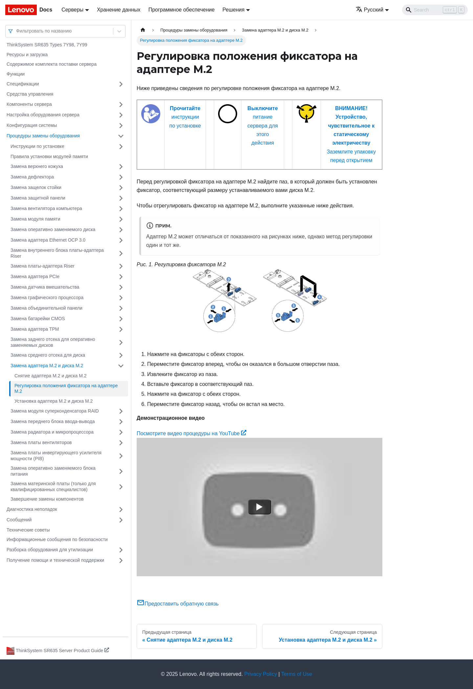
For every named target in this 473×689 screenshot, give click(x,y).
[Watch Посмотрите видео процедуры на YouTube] (259, 506)
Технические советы (28, 530)
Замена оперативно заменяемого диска (53, 229)
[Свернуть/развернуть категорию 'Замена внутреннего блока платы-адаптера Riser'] (121, 253)
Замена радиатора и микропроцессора (52, 432)
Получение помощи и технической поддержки (55, 560)
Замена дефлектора (32, 176)
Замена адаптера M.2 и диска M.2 (47, 365)
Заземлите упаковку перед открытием (351, 134)
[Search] (435, 10)
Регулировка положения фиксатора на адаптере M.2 (66, 388)
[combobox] (16, 31)
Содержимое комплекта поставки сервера (52, 64)
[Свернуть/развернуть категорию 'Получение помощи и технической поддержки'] (121, 560)
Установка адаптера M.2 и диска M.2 (53, 401)
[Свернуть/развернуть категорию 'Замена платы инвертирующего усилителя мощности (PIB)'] (121, 455)
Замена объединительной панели (46, 308)
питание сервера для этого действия (262, 126)
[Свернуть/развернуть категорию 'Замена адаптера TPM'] (121, 329)
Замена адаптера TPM (35, 329)
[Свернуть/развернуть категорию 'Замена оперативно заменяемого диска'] (121, 230)
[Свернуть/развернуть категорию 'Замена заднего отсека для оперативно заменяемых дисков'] (121, 342)
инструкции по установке (185, 117)
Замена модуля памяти (35, 219)
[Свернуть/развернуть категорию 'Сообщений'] (121, 520)
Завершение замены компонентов (47, 499)
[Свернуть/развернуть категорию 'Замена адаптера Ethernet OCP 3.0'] (121, 240)
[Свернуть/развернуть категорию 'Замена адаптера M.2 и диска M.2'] (121, 366)
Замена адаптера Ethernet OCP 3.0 (48, 240)
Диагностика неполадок (32, 509)
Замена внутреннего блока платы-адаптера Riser (57, 253)
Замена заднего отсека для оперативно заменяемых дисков (53, 342)
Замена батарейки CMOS (38, 318)
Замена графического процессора (47, 297)
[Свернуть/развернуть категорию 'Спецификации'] (121, 84)
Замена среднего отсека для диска (48, 355)
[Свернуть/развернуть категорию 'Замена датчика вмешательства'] (121, 287)
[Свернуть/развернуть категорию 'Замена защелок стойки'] (121, 187)
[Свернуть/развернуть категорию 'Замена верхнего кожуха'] (121, 166)
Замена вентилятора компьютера (46, 208)
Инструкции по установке (37, 146)
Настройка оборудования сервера (43, 114)
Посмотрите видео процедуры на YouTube (191, 433)
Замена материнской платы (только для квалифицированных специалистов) (53, 486)
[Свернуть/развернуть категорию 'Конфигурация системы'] (121, 125)
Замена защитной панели (38, 198)
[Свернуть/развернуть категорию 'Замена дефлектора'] (121, 177)
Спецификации (23, 83)
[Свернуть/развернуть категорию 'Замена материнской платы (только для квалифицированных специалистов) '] (121, 486)
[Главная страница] (143, 30)
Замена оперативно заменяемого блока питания (53, 471)
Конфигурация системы (32, 125)
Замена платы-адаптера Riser (43, 266)
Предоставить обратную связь (178, 603)
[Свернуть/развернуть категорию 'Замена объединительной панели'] (121, 308)
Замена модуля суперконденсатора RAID (55, 411)
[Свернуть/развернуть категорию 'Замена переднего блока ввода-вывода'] (121, 421)
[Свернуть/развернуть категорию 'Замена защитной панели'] (121, 198)
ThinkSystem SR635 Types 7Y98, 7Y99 (47, 44)
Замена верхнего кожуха (37, 166)
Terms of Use (296, 674)
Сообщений (19, 519)
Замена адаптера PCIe (35, 276)
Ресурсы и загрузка (27, 54)
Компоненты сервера (29, 104)
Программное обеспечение (181, 9)
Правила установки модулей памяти (49, 156)
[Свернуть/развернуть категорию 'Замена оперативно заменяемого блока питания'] (121, 471)
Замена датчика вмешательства (45, 287)
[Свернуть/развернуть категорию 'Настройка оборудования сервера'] (121, 115)
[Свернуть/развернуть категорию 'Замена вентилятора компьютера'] (121, 208)
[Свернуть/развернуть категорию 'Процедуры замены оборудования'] (121, 136)
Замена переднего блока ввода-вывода (53, 421)
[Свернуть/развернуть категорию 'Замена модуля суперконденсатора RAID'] (121, 411)
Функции (16, 74)
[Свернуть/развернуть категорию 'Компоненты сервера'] (121, 104)
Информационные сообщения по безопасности (57, 539)
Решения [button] (233, 9)
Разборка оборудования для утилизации (50, 549)
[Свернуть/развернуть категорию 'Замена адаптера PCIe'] (121, 277)
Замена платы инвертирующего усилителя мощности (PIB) (56, 455)
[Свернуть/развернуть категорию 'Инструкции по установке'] (121, 146)
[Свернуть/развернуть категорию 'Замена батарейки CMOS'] (121, 319)
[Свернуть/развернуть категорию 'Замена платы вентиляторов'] (121, 443)
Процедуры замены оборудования (43, 135)
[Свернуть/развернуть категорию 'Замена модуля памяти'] (121, 219)
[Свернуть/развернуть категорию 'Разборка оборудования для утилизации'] (121, 550)
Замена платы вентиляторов (41, 442)
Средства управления (30, 94)
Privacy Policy (260, 674)
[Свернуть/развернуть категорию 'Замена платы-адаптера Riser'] (121, 266)
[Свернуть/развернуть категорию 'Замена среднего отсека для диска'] (121, 355)
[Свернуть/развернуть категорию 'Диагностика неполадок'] (121, 509)
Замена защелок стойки (36, 187)
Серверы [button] (72, 9)
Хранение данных (119, 9)
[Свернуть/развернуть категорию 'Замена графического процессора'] (121, 298)
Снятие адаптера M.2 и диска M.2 (50, 375)
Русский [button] (369, 9)
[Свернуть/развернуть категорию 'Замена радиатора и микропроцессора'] (121, 432)
